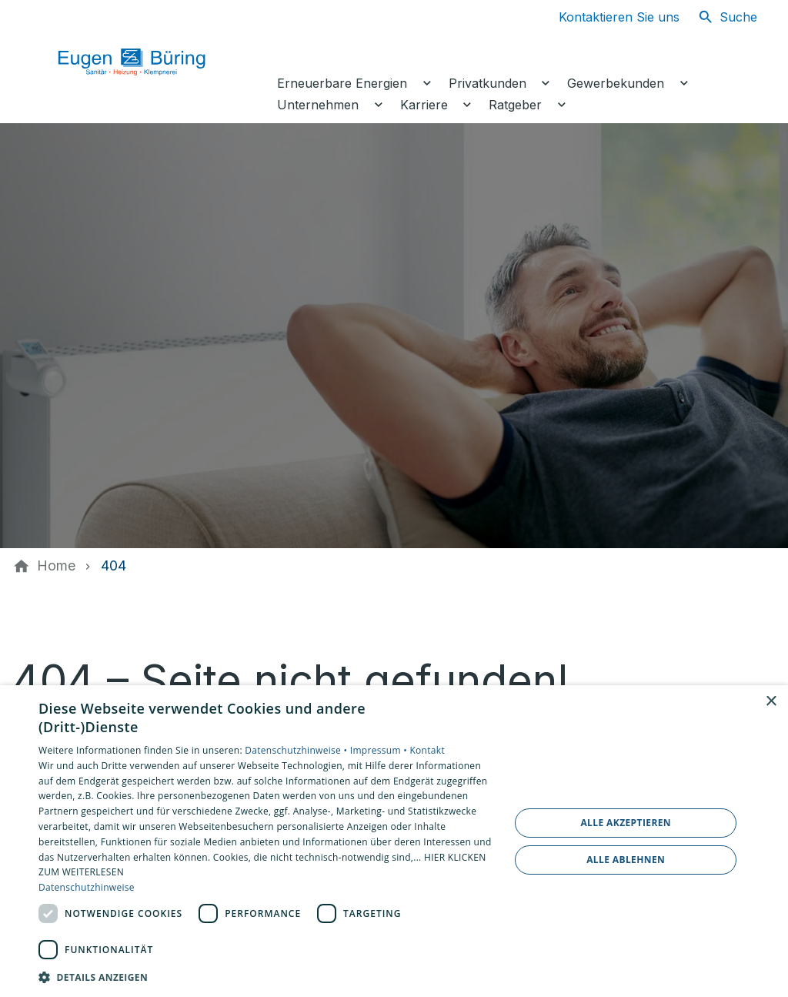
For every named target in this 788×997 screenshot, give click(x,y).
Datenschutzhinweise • (297, 750)
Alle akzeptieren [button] (625, 822)
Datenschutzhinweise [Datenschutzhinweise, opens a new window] (86, 887)
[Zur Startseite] (148, 61)
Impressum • (380, 750)
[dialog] (394, 841)
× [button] (770, 702)
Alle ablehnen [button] (625, 859)
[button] (267, 976)
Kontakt (427, 750)
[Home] (56, 565)
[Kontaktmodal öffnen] (607, 17)
